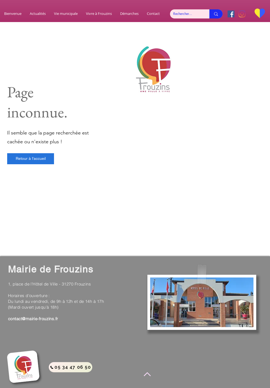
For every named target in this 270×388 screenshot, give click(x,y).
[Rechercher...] (185, 13)
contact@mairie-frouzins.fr (33, 318)
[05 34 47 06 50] (70, 367)
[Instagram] (242, 13)
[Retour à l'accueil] (30, 158)
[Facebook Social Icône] (231, 13)
